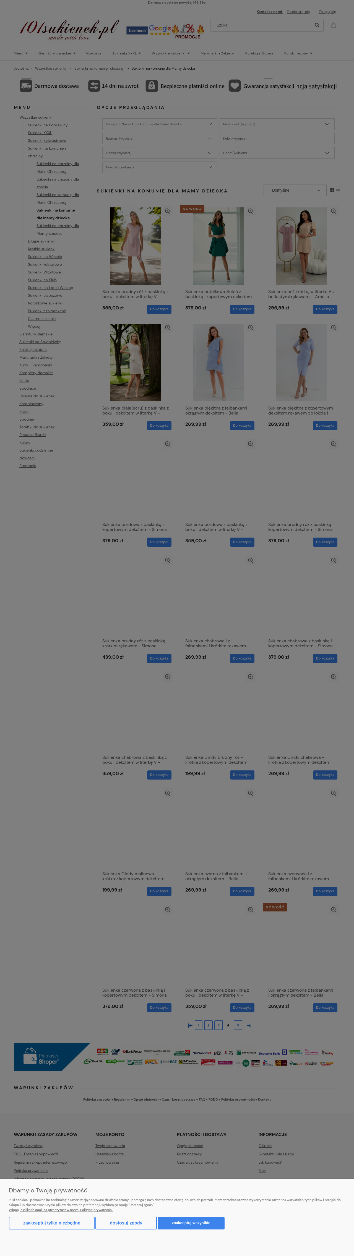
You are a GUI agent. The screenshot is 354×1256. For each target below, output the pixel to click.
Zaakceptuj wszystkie (191, 1223)
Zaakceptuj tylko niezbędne (51, 1223)
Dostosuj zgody (126, 1223)
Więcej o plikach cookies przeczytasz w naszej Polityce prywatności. (61, 1210)
